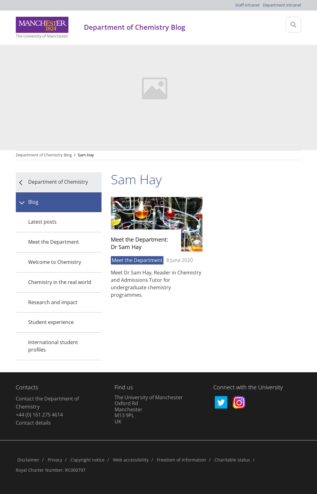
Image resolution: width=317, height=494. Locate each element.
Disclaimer (28, 460)
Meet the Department (53, 241)
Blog (33, 202)
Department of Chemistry (58, 181)
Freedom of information (181, 460)
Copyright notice (88, 460)
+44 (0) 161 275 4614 (39, 414)
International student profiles (53, 346)
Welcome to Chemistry (54, 262)
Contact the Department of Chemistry (47, 402)
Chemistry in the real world (59, 282)
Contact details (33, 422)
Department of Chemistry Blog (44, 155)
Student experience (51, 322)
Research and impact (52, 302)
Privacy (55, 460)
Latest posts (42, 221)
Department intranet (282, 5)
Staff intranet (247, 5)
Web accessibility (131, 460)
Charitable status (232, 460)
